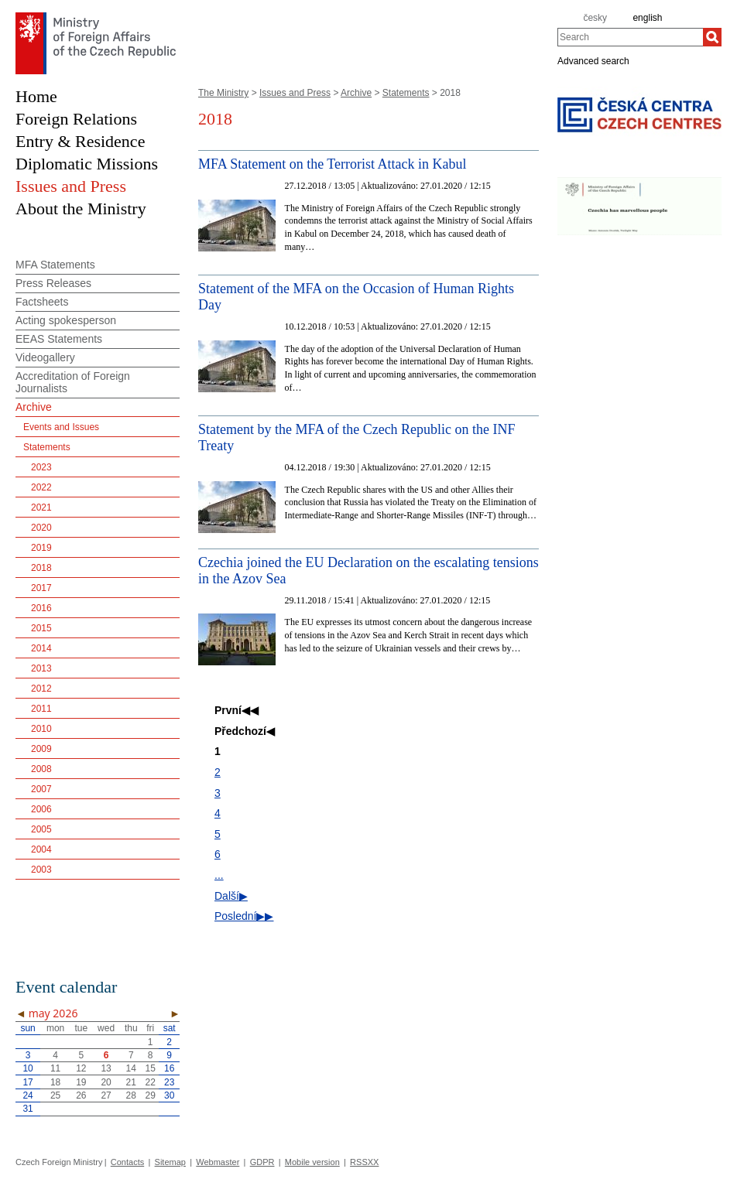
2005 (41, 829)
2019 (41, 547)
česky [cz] (595, 17)
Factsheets (41, 302)
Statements (406, 92)
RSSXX (364, 1162)
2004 (41, 849)
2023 (41, 467)
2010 (41, 728)
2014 (41, 648)
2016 (41, 608)
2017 (41, 588)
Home (36, 96)
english (647, 17)
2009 (41, 748)
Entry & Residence (80, 141)
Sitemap (170, 1162)
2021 (41, 507)
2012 (41, 688)
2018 (41, 567)
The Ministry (223, 92)
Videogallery (45, 357)
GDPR (262, 1162)
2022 (41, 487)
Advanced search (593, 60)
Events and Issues (61, 427)
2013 (41, 668)
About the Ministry (80, 208)
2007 (41, 789)
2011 (41, 708)
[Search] (712, 37)
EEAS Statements (58, 339)
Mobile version (312, 1162)
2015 (41, 628)
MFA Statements (55, 264)
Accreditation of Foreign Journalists (72, 382)
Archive (356, 92)
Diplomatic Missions (86, 163)
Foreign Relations (76, 118)
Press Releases (53, 283)
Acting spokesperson (65, 320)
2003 (41, 869)
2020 (41, 527)
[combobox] (630, 37)
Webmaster (217, 1162)
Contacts (127, 1162)
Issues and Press (295, 92)
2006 (41, 809)
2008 (41, 769)
